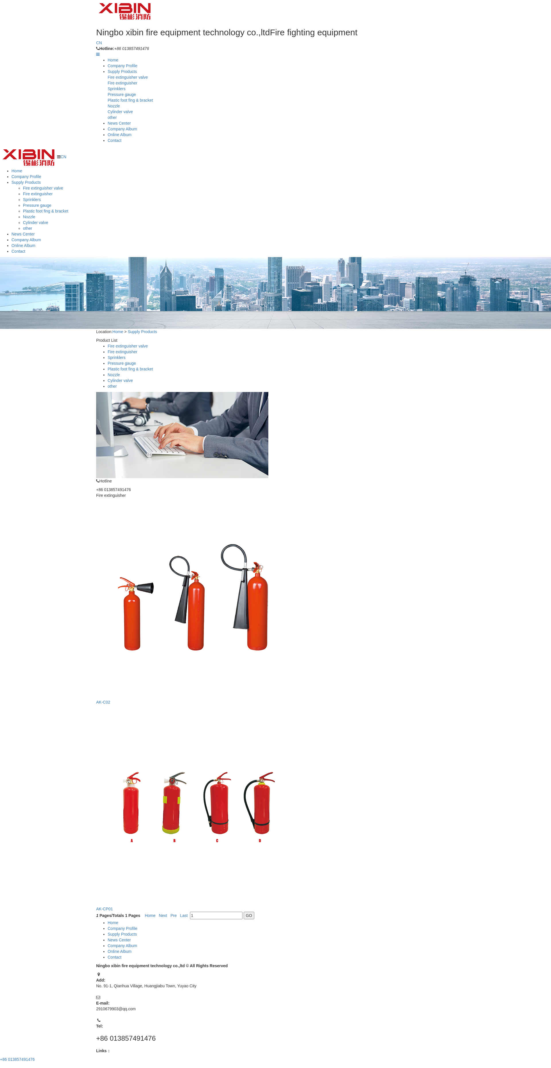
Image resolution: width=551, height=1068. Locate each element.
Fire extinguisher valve (128, 77)
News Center (119, 123)
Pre (174, 915)
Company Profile (122, 65)
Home (113, 60)
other (112, 117)
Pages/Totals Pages (118, 915)
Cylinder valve (120, 111)
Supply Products (122, 71)
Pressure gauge (122, 94)
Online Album (119, 134)
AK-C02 (103, 702)
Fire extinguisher (122, 83)
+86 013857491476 (17, 1059)
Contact (114, 140)
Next (163, 915)
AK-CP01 (104, 908)
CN (99, 42)
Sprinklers (116, 88)
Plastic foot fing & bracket (130, 100)
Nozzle (114, 106)
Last (184, 915)
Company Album (122, 129)
